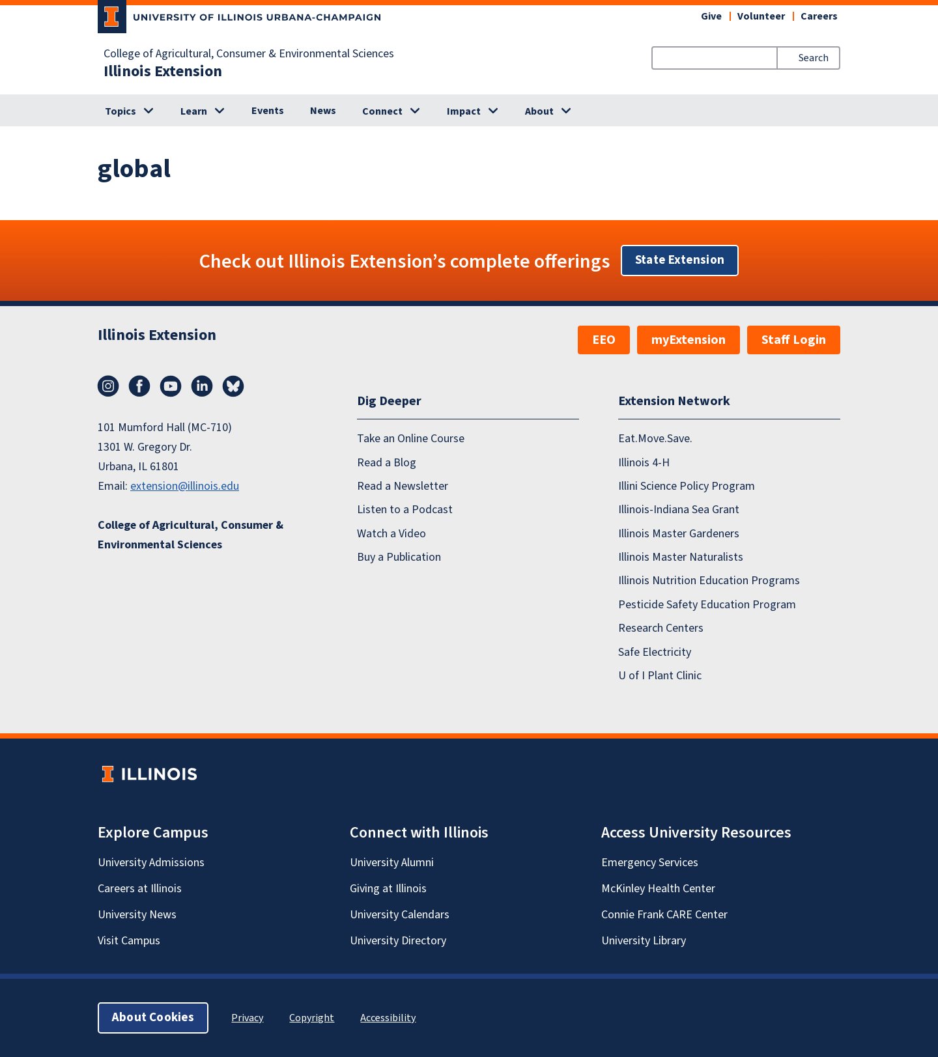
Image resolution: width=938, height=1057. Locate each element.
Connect (382, 111)
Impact (464, 111)
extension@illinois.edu (184, 486)
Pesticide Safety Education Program (707, 605)
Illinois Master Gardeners (678, 534)
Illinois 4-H (644, 463)
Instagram (108, 386)
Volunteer (761, 16)
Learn (193, 111)
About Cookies (153, 1017)
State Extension (679, 260)
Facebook (139, 386)
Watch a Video (391, 534)
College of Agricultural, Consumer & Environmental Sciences (249, 54)
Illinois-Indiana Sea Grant (678, 509)
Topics (120, 111)
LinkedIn (202, 386)
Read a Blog (386, 463)
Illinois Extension (163, 71)
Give (711, 16)
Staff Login (793, 340)
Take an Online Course (410, 438)
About (539, 111)
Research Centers (661, 628)
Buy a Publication (399, 557)
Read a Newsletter (402, 486)
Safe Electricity (654, 652)
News (323, 111)
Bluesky (233, 386)
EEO (604, 340)
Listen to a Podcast (405, 509)
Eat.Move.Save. (655, 438)
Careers (819, 16)
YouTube (170, 386)
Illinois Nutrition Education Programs (709, 580)
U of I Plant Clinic (660, 676)
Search (814, 58)
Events (267, 111)
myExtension (688, 340)
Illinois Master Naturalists (680, 557)
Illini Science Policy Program (686, 486)
